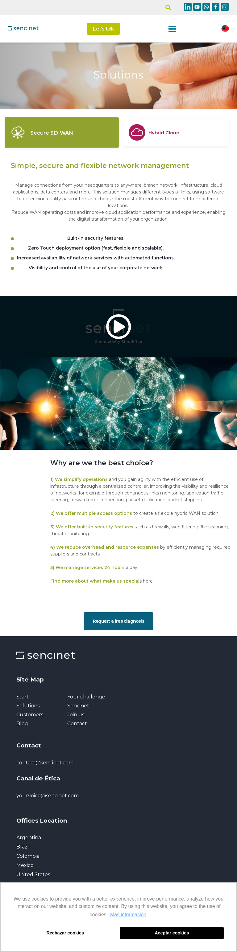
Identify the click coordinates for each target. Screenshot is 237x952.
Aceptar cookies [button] (172, 932)
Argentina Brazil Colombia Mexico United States (33, 856)
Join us (75, 715)
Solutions (28, 706)
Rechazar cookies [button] (65, 932)
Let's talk (103, 29)
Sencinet (78, 706)
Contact (77, 723)
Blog (22, 723)
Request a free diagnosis (118, 621)
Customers (29, 715)
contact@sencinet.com (44, 763)
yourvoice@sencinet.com (47, 796)
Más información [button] (128, 914)
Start (22, 697)
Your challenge (86, 697)
